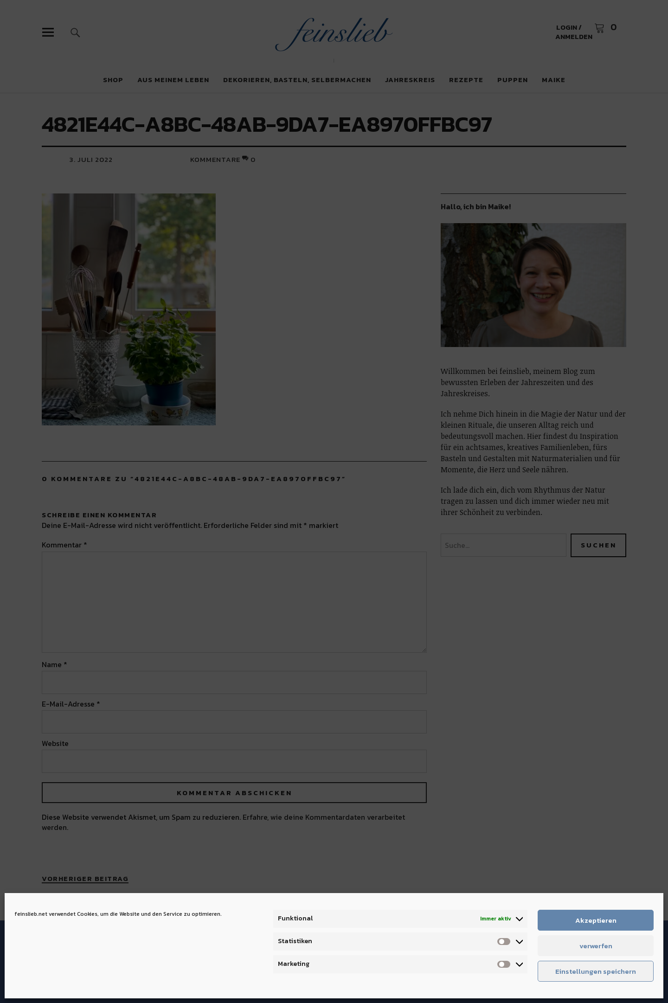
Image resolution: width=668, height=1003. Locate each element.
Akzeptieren (596, 920)
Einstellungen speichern (595, 971)
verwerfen (595, 945)
